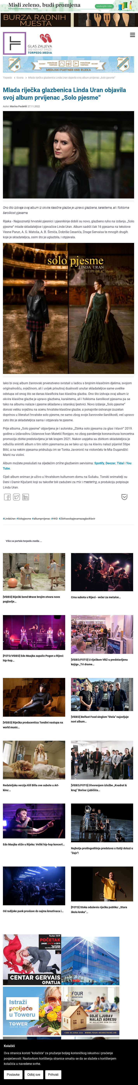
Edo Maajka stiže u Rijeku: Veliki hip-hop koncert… (34, 844)
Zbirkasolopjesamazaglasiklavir (77, 518)
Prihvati (53, 1074)
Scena (19, 77)
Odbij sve (33, 1074)
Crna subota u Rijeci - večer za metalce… (96, 597)
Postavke (13, 1074)
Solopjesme (24, 518)
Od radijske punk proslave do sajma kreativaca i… (33, 911)
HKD (55, 518)
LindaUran (10, 518)
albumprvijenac (42, 518)
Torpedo (7, 77)
